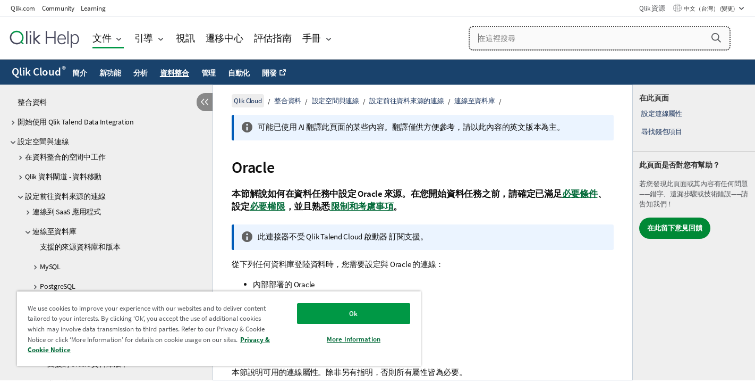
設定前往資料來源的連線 (65, 196)
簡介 (79, 73)
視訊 (185, 38)
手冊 (311, 38)
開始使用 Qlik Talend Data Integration (76, 122)
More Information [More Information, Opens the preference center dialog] (353, 339)
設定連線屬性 (661, 113)
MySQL (50, 266)
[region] (219, 328)
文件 (102, 38)
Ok (353, 313)
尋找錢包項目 (661, 131)
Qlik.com (23, 8)
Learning (93, 8)
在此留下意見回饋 (674, 227)
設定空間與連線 (43, 141)
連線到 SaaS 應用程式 (66, 212)
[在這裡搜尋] (599, 38)
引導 (144, 38)
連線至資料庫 (54, 231)
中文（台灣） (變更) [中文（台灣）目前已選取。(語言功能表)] (710, 8)
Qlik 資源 (652, 8)
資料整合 (174, 73)
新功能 (110, 73)
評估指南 (273, 38)
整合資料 (32, 102)
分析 (140, 73)
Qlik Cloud (39, 72)
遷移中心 (224, 38)
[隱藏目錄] (205, 102)
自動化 (239, 73)
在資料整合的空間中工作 (65, 157)
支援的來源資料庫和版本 (80, 247)
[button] (716, 37)
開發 (269, 73)
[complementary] (694, 232)
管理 (208, 73)
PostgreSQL (57, 286)
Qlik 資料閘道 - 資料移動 (63, 176)
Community (58, 8)
